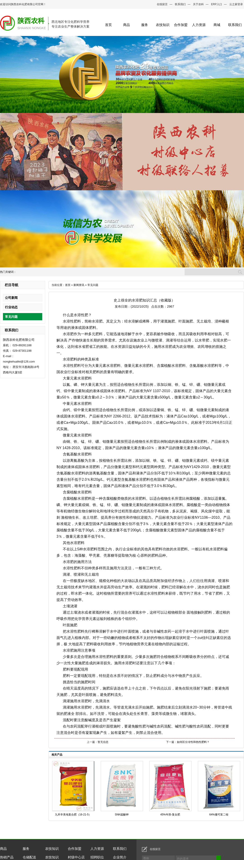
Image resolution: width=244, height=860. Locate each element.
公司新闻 (11, 297)
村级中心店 (76, 857)
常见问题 (11, 316)
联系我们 (180, 4)
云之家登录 (236, 4)
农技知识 (162, 25)
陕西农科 (31, 20)
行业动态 (11, 307)
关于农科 (198, 4)
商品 (126, 25)
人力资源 (199, 25)
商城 (217, 25)
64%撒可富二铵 (218, 814)
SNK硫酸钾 (122, 814)
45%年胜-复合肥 (170, 814)
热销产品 (7, 857)
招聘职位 (97, 857)
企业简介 (120, 857)
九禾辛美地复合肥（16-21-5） (73, 814)
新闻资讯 (78, 285)
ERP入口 (216, 4)
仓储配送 (29, 857)
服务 (144, 25)
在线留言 (162, 4)
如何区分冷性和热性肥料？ (193, 742)
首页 (108, 25)
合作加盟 (181, 25)
